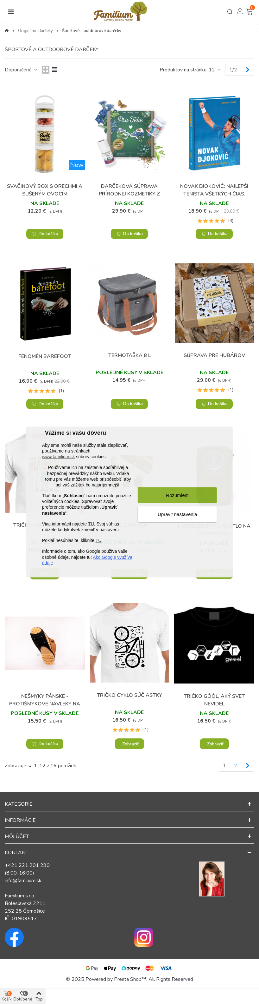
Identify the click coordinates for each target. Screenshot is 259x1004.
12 (215, 69)
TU (91, 523)
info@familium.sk (23, 880)
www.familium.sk (58, 456)
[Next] (247, 70)
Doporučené (21, 69)
